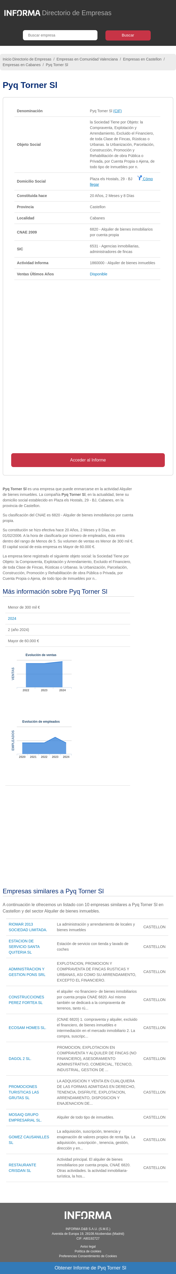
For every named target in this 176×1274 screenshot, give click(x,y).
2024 (12, 618)
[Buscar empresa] (60, 35)
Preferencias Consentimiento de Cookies (88, 1256)
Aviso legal (88, 1246)
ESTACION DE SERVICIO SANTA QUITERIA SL (24, 946)
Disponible (98, 274)
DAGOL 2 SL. (20, 1058)
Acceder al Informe (88, 460)
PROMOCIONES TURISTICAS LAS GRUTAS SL (24, 1092)
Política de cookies (88, 1251)
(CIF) (117, 111)
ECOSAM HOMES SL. (27, 1028)
